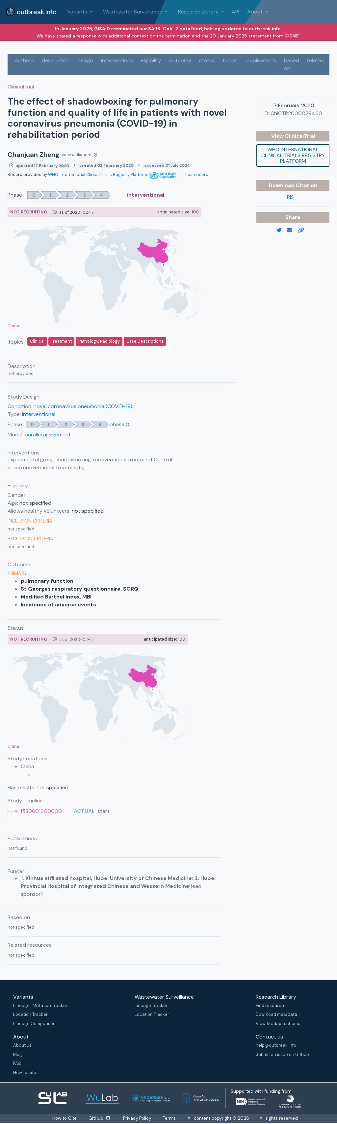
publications (261, 60)
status (207, 60)
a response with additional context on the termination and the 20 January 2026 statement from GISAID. (186, 36)
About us (22, 1045)
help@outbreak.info (276, 1045)
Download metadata (276, 1014)
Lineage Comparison (34, 1023)
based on (291, 64)
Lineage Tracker (151, 1005)
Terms (170, 1118)
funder (231, 60)
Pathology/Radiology (99, 341)
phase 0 (119, 424)
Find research (270, 1005)
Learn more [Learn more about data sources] (196, 174)
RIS (290, 197)
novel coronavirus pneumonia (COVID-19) (83, 406)
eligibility (151, 60)
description (55, 60)
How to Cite (64, 1118)
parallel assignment (48, 434)
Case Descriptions (145, 341)
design (85, 60)
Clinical (37, 341)
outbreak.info (31, 12)
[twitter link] (281, 230)
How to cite (24, 1072)
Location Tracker (30, 1014)
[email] (292, 230)
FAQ (17, 1063)
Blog (17, 1054)
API (235, 11)
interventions (117, 60)
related (315, 60)
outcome (180, 60)
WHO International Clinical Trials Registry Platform (112, 174)
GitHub (99, 1118)
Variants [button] (78, 11)
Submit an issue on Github (282, 1054)
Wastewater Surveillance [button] (133, 11)
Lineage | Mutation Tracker (40, 1005)
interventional (38, 414)
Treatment (61, 341)
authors (24, 60)
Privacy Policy (137, 1118)
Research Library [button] (199, 11)
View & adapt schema (278, 1023)
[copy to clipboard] (303, 230)
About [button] (255, 11)
